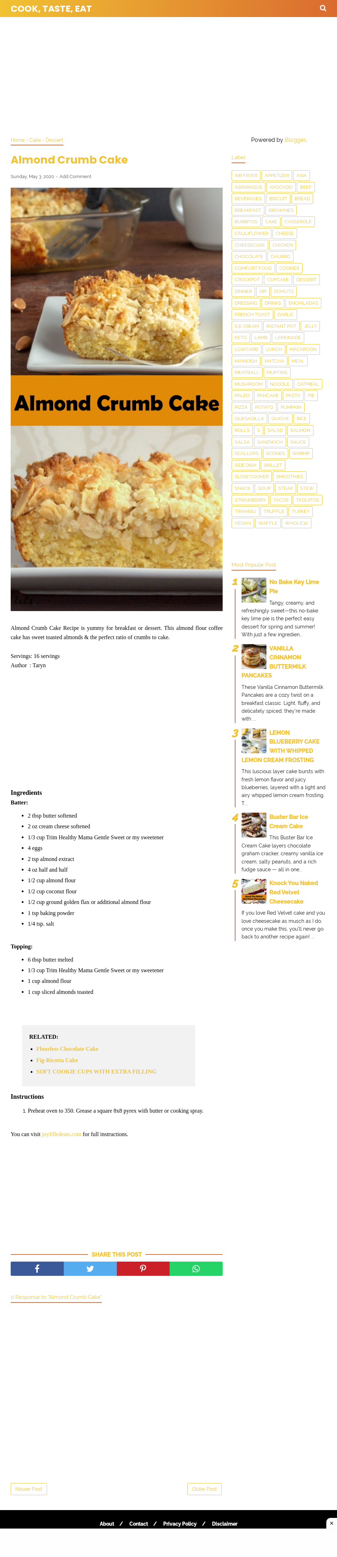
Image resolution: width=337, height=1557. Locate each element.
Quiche (280, 418)
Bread (302, 198)
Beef (306, 187)
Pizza (241, 407)
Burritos (246, 221)
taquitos (307, 500)
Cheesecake (250, 245)
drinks (273, 303)
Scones (275, 453)
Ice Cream (247, 326)
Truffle (274, 511)
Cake (271, 221)
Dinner (243, 291)
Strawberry (250, 500)
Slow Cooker (252, 476)
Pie (311, 395)
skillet (273, 465)
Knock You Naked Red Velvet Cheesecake (293, 892)
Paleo (242, 395)
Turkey (301, 511)
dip (262, 291)
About (107, 1524)
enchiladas (303, 303)
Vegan (243, 523)
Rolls (242, 430)
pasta (293, 395)
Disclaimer (224, 1524)
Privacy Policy (180, 1524)
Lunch (274, 349)
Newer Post (28, 1489)
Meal (298, 361)
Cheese (285, 233)
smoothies (289, 476)
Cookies (289, 268)
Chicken (283, 245)
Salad (275, 430)
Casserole (298, 221)
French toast (252, 314)
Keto (241, 337)
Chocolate (249, 256)
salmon (300, 430)
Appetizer (277, 175)
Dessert (306, 279)
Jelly (310, 326)
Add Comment (75, 176)
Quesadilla (249, 418)
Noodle (280, 384)
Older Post (204, 1489)
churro (280, 256)
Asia (301, 175)
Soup (264, 488)
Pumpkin (291, 407)
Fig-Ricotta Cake (57, 1060)
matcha (274, 361)
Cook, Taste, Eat (51, 8)
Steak (285, 488)
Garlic (286, 314)
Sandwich (270, 442)
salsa (242, 442)
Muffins (277, 372)
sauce (298, 442)
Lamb (261, 337)
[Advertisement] (168, 74)
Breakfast (248, 210)
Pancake (268, 395)
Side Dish (245, 465)
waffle (268, 523)
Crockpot (247, 279)
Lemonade (288, 337)
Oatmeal (308, 384)
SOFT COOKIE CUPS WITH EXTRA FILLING (96, 1072)
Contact (138, 1524)
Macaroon (303, 349)
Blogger (295, 140)
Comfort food (253, 268)
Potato (264, 407)
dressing (246, 303)
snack (242, 488)
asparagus (248, 187)
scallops (247, 453)
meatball (247, 372)
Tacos (281, 500)
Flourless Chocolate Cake (67, 1049)
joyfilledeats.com (62, 1134)
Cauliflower (251, 233)
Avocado (281, 187)
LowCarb (246, 349)
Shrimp (301, 453)
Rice (302, 418)
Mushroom (249, 384)
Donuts (284, 291)
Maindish (246, 361)
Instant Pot (281, 326)
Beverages (248, 198)
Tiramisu (245, 511)
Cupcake (278, 279)
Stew (307, 488)
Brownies (281, 210)
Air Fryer (246, 175)
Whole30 (296, 523)
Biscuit (278, 198)
